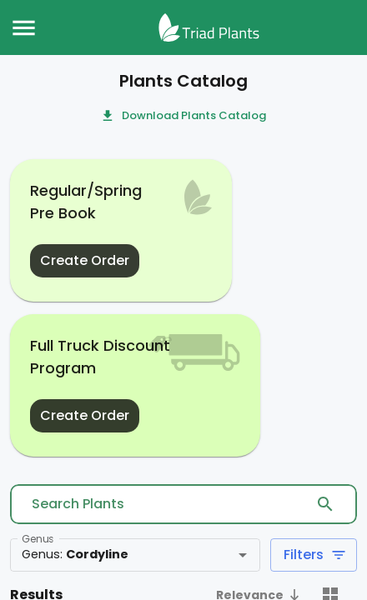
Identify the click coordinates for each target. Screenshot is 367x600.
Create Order (84, 261)
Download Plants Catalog (184, 116)
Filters (313, 555)
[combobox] (110, 555)
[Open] (242, 555)
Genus (37, 539)
